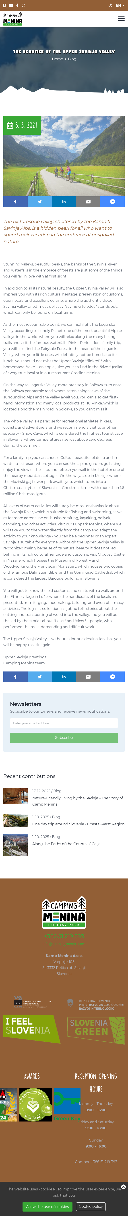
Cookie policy (91, 1206)
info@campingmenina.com (64, 944)
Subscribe (64, 738)
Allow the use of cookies (47, 1207)
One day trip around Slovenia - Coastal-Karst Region (78, 824)
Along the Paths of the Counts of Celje (66, 844)
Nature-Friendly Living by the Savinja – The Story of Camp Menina (77, 801)
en (118, 5)
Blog (72, 59)
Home (57, 59)
